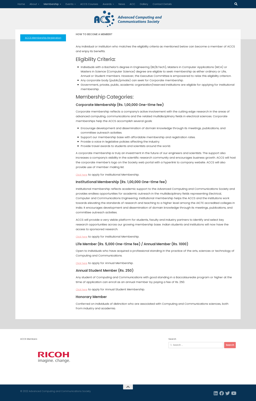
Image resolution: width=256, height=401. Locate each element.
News (122, 4)
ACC (132, 4)
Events (69, 4)
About (33, 4)
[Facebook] (221, 393)
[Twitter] (227, 393)
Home (21, 4)
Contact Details (162, 4)
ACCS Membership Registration (43, 37)
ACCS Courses (89, 4)
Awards (107, 4)
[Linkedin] (216, 393)
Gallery (144, 4)
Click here (82, 175)
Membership (51, 4)
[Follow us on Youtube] (233, 393)
